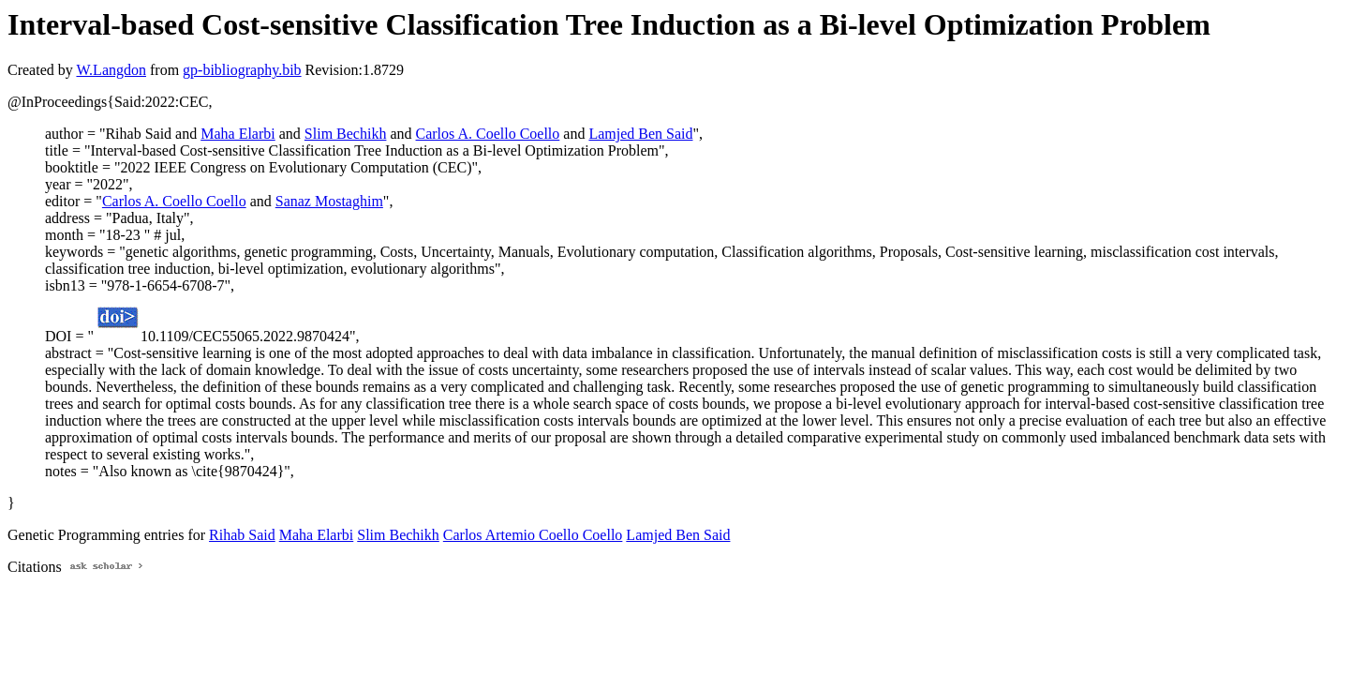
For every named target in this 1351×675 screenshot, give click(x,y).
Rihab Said (242, 535)
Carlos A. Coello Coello (488, 134)
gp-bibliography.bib (242, 70)
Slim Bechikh (345, 134)
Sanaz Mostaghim (329, 201)
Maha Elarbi (237, 134)
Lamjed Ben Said (640, 134)
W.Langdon (111, 70)
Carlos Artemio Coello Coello (533, 535)
